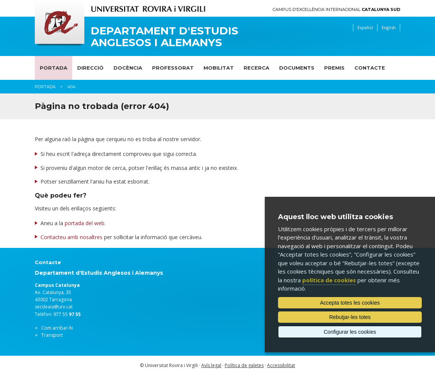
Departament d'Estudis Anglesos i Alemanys (164, 36)
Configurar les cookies (350, 332)
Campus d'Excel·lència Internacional (336, 10)
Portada (53, 68)
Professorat (173, 68)
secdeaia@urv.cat (54, 306)
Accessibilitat (281, 365)
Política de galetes (244, 365)
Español (365, 27)
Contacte (369, 68)
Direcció (90, 68)
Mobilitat (219, 68)
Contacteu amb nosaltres (71, 237)
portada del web (84, 223)
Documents (296, 68)
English (389, 27)
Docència (127, 68)
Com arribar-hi (57, 328)
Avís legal (211, 365)
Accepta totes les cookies (350, 303)
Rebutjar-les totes (350, 317)
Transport (52, 335)
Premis (334, 68)
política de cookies (329, 280)
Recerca (256, 68)
